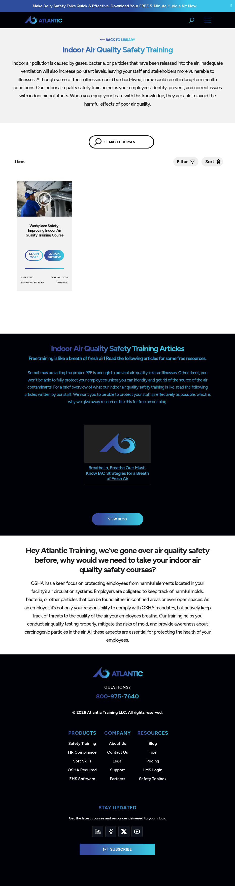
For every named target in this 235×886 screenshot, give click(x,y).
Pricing (152, 761)
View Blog (117, 519)
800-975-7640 (117, 696)
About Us (117, 743)
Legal (117, 761)
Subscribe (117, 849)
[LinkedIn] (97, 831)
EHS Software (82, 778)
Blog (153, 743)
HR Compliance (82, 752)
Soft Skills (82, 761)
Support (117, 769)
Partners (117, 778)
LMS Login (152, 769)
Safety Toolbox (152, 778)
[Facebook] (110, 831)
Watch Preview (54, 255)
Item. (20, 162)
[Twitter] (123, 831)
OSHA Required (82, 769)
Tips (152, 752)
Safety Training (82, 743)
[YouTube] (137, 831)
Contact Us (117, 752)
